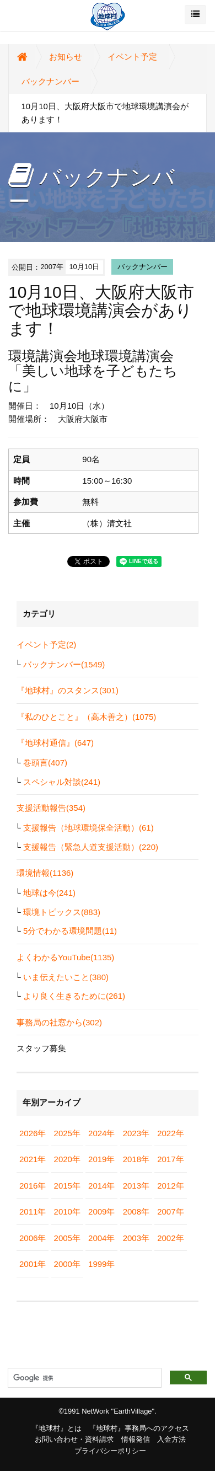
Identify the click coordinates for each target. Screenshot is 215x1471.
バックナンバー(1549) (64, 664)
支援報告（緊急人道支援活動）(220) (90, 847)
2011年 (32, 1211)
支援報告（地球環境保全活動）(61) (88, 827)
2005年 (67, 1238)
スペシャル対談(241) (61, 782)
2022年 (170, 1133)
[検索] (83, 1378)
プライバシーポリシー (110, 1451)
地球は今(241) (49, 892)
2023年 (136, 1133)
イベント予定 (132, 56)
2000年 (67, 1264)
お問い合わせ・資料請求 (74, 1439)
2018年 (136, 1159)
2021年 (32, 1159)
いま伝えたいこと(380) (66, 977)
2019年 (101, 1159)
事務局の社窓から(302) (59, 1022)
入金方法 (171, 1439)
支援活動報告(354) (51, 807)
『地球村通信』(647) (55, 742)
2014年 (101, 1185)
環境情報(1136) (45, 873)
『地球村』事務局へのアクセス (139, 1428)
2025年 (67, 1133)
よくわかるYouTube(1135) (65, 957)
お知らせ (65, 56)
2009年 (101, 1211)
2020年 (67, 1159)
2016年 (32, 1185)
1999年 (101, 1264)
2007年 (170, 1211)
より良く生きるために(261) (74, 996)
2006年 (32, 1238)
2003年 (136, 1238)
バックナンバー (50, 81)
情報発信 (135, 1439)
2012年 (170, 1185)
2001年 (32, 1264)
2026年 (32, 1133)
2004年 (101, 1238)
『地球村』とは (56, 1428)
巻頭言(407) (45, 762)
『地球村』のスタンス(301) (68, 690)
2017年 (170, 1159)
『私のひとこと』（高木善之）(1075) (86, 716)
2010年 (67, 1211)
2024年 (101, 1133)
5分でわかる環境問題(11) (70, 930)
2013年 (136, 1185)
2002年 (170, 1238)
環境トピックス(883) (61, 912)
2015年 (67, 1185)
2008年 (136, 1211)
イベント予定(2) (46, 644)
